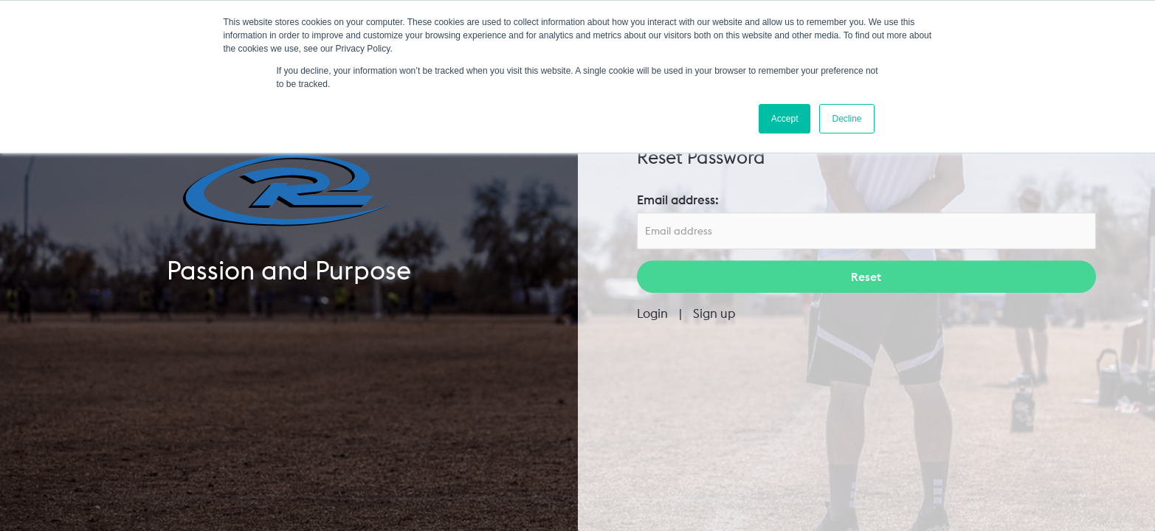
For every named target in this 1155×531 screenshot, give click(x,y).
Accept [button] (785, 119)
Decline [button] (846, 119)
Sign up (714, 314)
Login (652, 314)
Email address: (678, 199)
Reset (866, 277)
